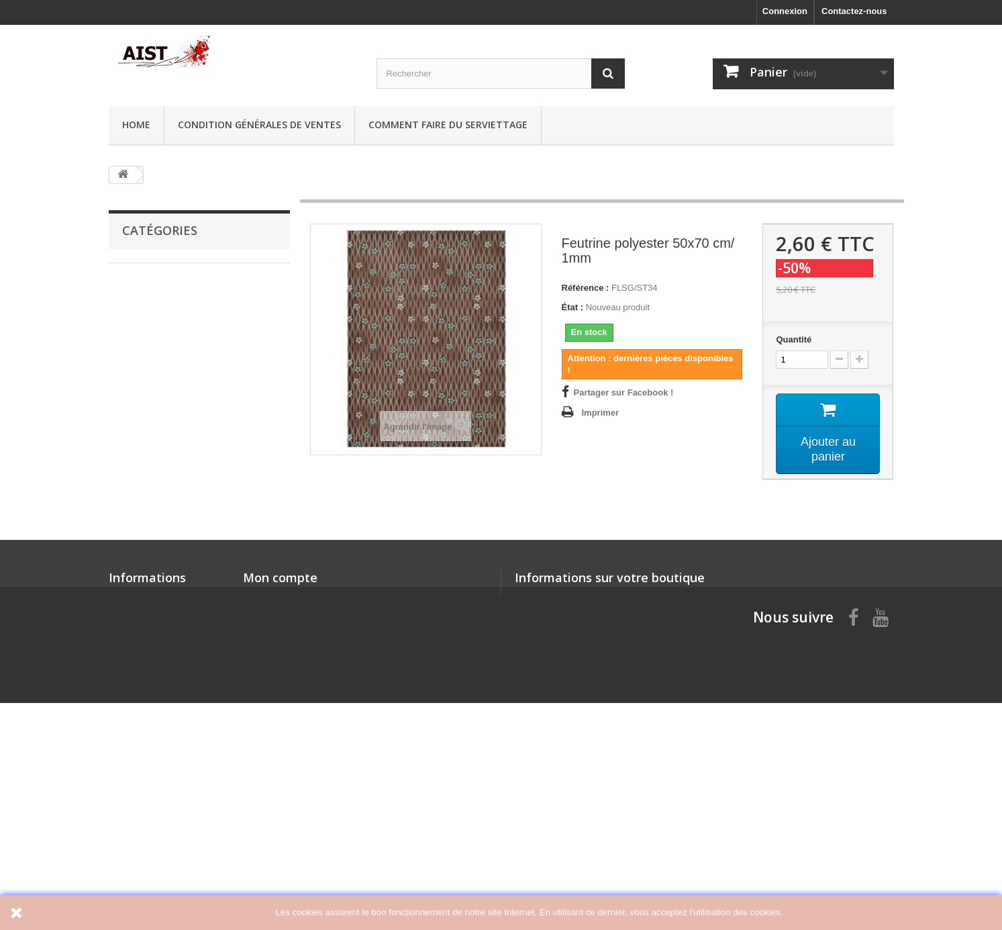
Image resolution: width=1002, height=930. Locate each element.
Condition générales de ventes (259, 124)
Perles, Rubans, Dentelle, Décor (187, 564)
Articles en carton (158, 376)
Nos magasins (138, 771)
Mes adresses (271, 806)
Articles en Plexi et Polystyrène (186, 418)
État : (573, 307)
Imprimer (600, 413)
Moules (136, 584)
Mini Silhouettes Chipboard (177, 439)
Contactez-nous (854, 11)
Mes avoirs (265, 789)
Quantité (793, 339)
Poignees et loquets (162, 626)
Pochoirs (140, 501)
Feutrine (138, 522)
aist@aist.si (593, 800)
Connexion (784, 11)
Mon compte (280, 749)
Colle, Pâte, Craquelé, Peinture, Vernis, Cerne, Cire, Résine (185, 325)
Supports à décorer (161, 356)
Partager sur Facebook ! (624, 392)
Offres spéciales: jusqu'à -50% (184, 294)
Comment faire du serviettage (448, 124)
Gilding (136, 460)
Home (136, 124)
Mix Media (142, 647)
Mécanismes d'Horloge (168, 480)
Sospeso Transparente (168, 605)
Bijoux (134, 397)
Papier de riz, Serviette (168, 273)
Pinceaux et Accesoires (170, 543)
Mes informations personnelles (307, 824)
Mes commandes (278, 771)
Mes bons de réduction (290, 841)
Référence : (585, 288)
